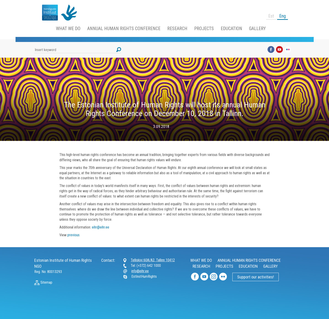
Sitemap (43, 282)
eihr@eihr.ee (100, 227)
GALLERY (257, 28)
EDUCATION (231, 28)
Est (271, 16)
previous (73, 235)
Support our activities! (255, 277)
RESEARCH (177, 28)
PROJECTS (204, 28)
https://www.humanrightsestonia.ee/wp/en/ (48, 13)
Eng (282, 16)
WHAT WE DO (68, 28)
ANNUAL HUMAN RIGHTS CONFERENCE (123, 28)
